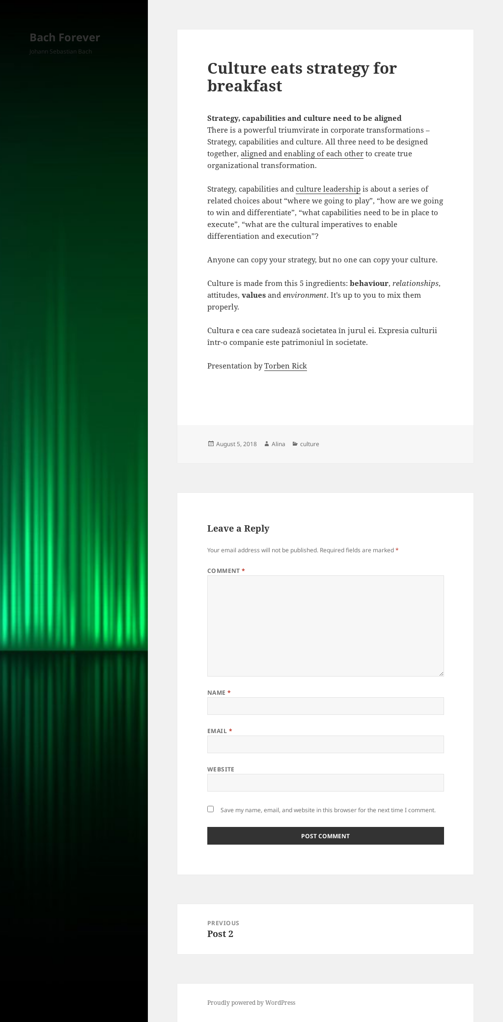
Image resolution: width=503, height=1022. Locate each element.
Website (221, 769)
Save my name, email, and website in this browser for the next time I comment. (328, 810)
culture (309, 444)
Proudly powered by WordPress (251, 1002)
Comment (226, 571)
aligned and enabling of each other (302, 153)
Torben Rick (285, 365)
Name (219, 692)
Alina (278, 444)
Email (219, 731)
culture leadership (328, 189)
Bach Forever (64, 36)
